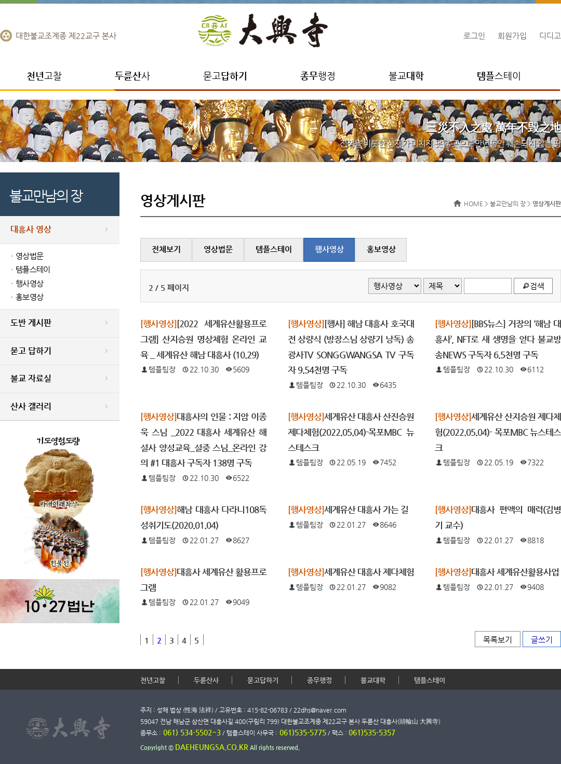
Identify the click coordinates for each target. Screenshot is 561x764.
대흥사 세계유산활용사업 (497, 572)
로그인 (474, 35)
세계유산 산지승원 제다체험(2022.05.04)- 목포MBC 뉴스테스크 (498, 432)
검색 (537, 286)
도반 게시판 (30, 323)
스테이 (499, 75)
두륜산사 (206, 680)
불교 (406, 75)
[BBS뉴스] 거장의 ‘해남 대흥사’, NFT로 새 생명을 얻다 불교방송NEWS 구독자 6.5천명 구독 (498, 339)
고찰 (44, 75)
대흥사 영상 (30, 229)
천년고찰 (152, 680)
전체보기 (166, 249)
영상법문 (29, 256)
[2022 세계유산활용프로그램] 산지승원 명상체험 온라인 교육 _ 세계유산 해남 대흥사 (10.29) (203, 339)
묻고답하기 (262, 680)
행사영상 (29, 283)
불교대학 (372, 680)
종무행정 (319, 680)
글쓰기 (542, 639)
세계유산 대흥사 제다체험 (351, 572)
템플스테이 (33, 269)
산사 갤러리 (30, 406)
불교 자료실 (30, 378)
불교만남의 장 (508, 203)
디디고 (550, 35)
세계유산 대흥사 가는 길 (348, 510)
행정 (318, 75)
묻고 (225, 75)
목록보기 (497, 639)
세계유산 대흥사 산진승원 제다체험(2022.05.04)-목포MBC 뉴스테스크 (351, 432)
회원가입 (512, 35)
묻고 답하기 (30, 351)
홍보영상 (29, 297)
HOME (473, 203)
